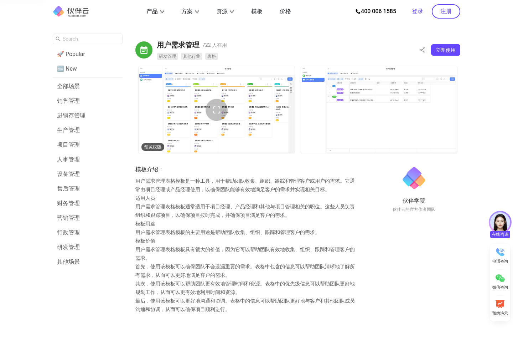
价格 (285, 11)
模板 (257, 11)
